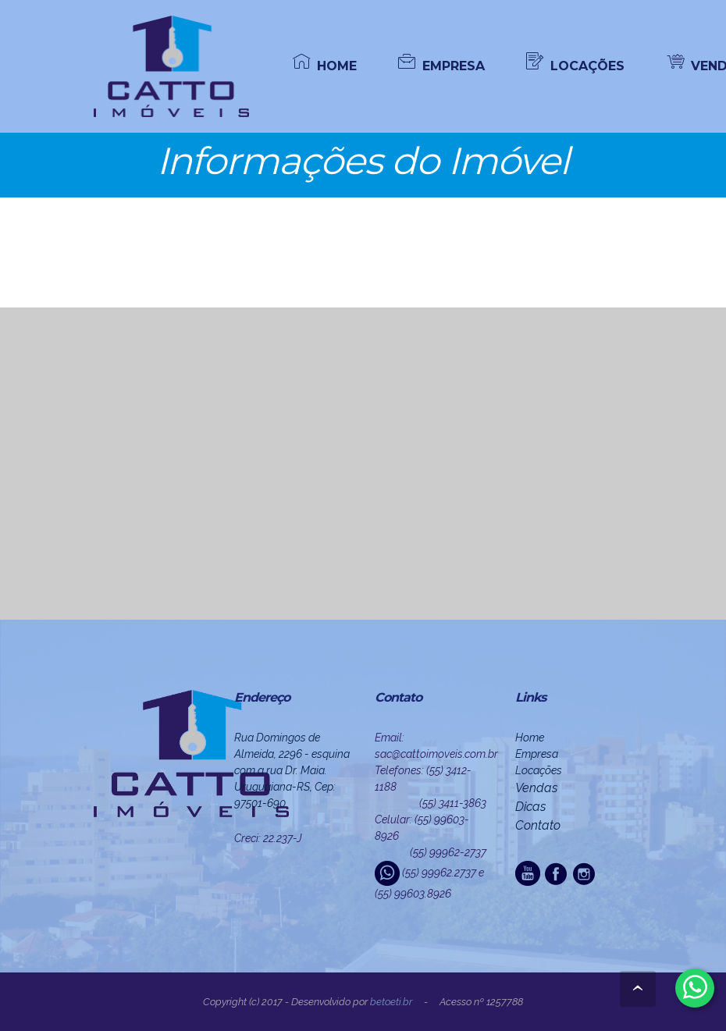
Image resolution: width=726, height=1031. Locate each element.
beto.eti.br (391, 1002)
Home (529, 737)
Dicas (530, 806)
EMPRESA (441, 65)
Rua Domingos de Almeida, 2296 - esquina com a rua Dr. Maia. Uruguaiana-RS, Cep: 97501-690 (292, 770)
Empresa (536, 754)
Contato (538, 825)
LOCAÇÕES (575, 65)
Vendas (536, 787)
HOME (325, 65)
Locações (538, 770)
